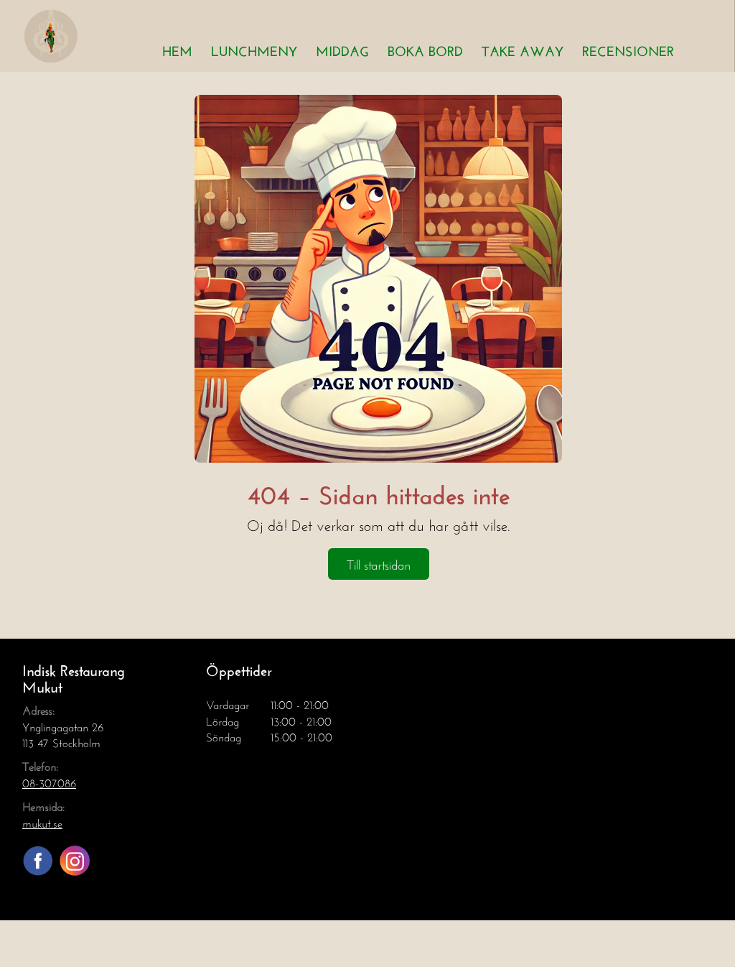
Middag (342, 49)
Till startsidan (379, 563)
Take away (522, 49)
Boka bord (425, 49)
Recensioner (628, 49)
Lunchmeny (254, 49)
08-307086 (49, 781)
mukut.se (42, 821)
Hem (177, 49)
